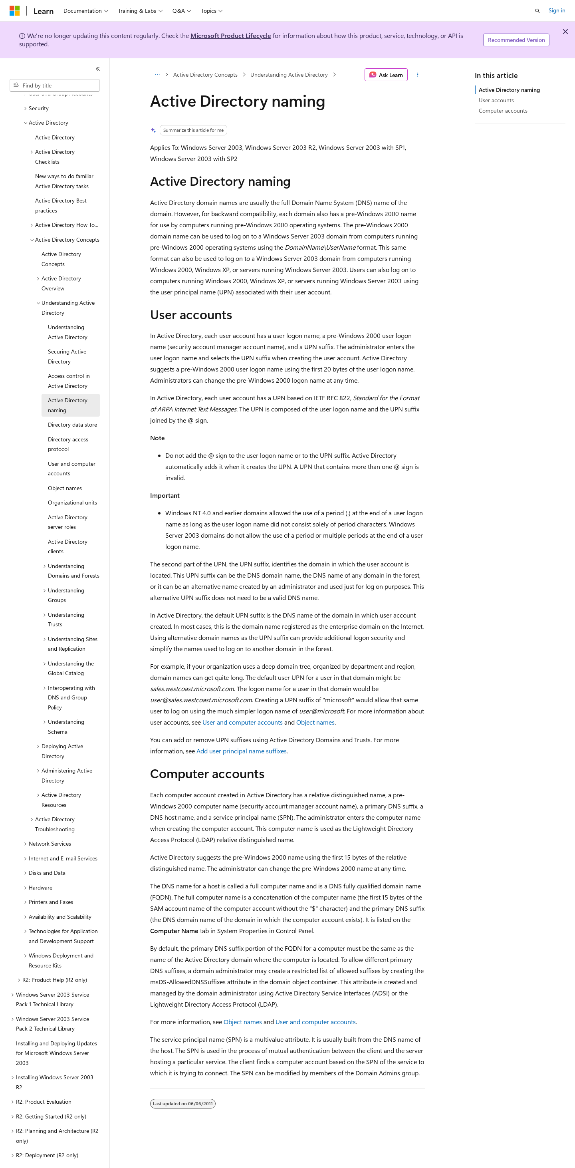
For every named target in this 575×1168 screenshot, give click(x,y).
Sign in (557, 10)
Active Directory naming (509, 89)
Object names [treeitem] (65, 466)
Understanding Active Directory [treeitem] (67, 310)
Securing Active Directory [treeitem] (67, 334)
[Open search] (537, 11)
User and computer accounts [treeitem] (71, 446)
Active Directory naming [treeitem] (67, 383)
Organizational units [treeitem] (72, 480)
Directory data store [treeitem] (72, 402)
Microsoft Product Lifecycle (230, 35)
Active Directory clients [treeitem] (67, 524)
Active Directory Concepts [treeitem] (61, 237)
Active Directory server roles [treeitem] (67, 500)
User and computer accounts (242, 722)
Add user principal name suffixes (241, 751)
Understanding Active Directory (289, 74)
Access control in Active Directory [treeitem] (69, 358)
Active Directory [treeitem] (55, 115)
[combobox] (55, 85)
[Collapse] (97, 69)
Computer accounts (503, 110)
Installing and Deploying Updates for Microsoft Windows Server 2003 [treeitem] (56, 1031)
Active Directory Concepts (205, 74)
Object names (315, 722)
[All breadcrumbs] (157, 74)
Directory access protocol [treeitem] (68, 422)
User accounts (496, 100)
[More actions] (418, 74)
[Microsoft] (15, 11)
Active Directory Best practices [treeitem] (61, 183)
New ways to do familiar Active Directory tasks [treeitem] (64, 159)
